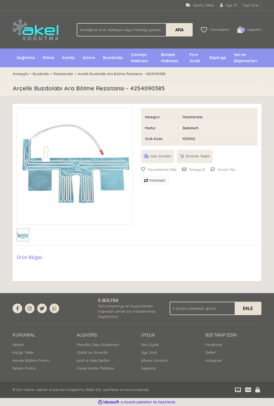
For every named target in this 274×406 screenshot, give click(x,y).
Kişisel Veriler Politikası (95, 368)
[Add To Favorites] (159, 169)
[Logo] (36, 29)
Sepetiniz (148, 368)
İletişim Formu (24, 368)
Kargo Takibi (23, 352)
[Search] (135, 29)
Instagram (213, 360)
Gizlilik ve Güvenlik (92, 352)
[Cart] (249, 30)
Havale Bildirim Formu (31, 360)
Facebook (213, 344)
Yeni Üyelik (150, 344)
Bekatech (191, 128)
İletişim (18, 344)
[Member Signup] (228, 5)
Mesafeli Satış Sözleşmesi (98, 344)
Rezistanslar (193, 117)
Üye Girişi (149, 352)
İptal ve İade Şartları (93, 360)
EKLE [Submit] (248, 308)
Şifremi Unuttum (154, 360)
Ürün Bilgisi (29, 257)
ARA (179, 29)
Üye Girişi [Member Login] (250, 5)
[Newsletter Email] (215, 308)
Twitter (210, 352)
